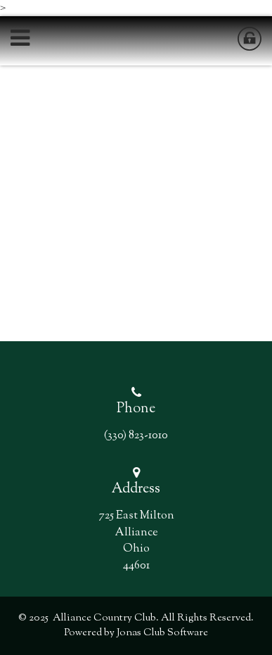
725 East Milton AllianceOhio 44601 (136, 540)
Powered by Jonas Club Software (136, 632)
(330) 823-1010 (136, 435)
